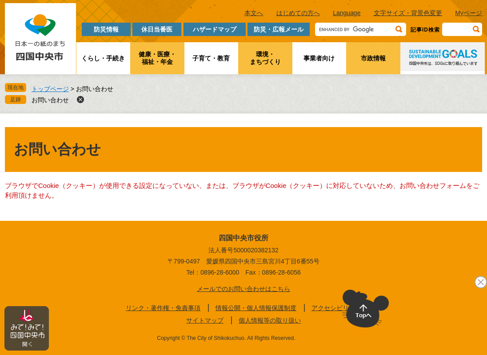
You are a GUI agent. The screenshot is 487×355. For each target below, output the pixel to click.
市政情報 (373, 58)
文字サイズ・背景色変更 (408, 12)
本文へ (253, 12)
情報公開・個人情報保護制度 (256, 307)
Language (346, 12)
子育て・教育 (211, 58)
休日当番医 (156, 29)
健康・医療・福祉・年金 (157, 58)
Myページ (468, 12)
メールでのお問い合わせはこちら (243, 288)
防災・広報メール (278, 29)
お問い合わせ (50, 100)
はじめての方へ (298, 12)
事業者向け (319, 58)
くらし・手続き (103, 58)
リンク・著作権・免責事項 (163, 307)
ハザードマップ (214, 29)
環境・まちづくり (265, 58)
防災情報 (106, 29)
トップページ (50, 88)
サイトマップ (205, 320)
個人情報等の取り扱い (270, 320)
